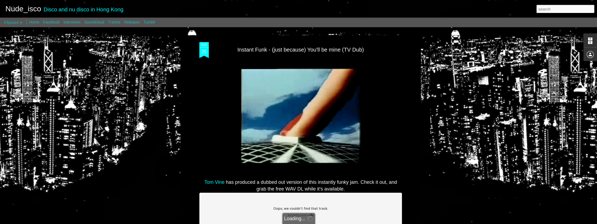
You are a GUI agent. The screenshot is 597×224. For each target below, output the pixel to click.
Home (34, 22)
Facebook (51, 22)
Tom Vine (214, 182)
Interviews (72, 22)
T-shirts (114, 22)
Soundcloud (94, 22)
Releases (132, 22)
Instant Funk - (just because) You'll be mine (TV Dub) (300, 50)
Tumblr (149, 22)
